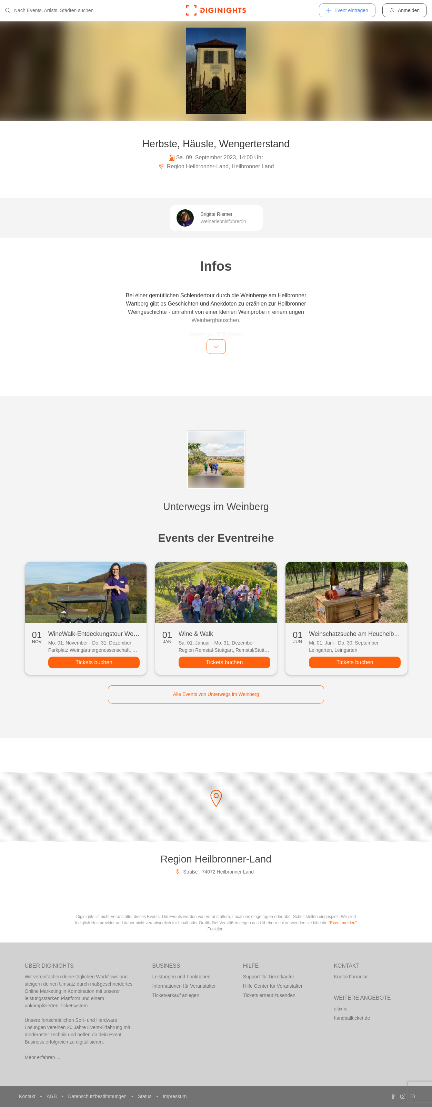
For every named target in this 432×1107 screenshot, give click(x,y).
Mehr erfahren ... (43, 1057)
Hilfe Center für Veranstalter (273, 986)
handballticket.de (352, 1018)
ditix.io (341, 1008)
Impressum (175, 1096)
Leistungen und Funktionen (181, 976)
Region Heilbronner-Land (216, 859)
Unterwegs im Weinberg (216, 506)
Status (145, 1096)
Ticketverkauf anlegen (175, 995)
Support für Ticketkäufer (268, 976)
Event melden (342, 922)
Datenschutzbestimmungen (98, 1096)
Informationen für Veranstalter (184, 986)
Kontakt (28, 1096)
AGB (52, 1096)
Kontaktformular (351, 976)
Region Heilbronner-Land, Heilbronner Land (216, 166)
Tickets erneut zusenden (269, 995)
